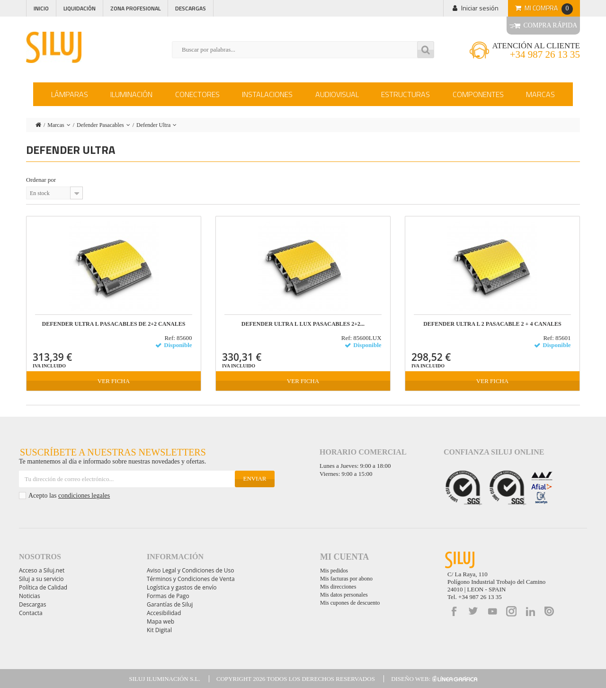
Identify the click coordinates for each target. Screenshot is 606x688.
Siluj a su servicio (41, 579)
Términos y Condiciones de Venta (191, 579)
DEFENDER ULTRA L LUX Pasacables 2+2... (303, 324)
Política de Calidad (43, 587)
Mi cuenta (344, 557)
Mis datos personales (344, 594)
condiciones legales (84, 495)
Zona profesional (135, 8)
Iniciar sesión (480, 8)
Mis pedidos (334, 570)
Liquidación (79, 8)
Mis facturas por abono (346, 578)
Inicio (41, 8)
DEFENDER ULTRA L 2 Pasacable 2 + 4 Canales (492, 324)
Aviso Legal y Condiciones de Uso (190, 570)
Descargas (190, 8)
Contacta (31, 613)
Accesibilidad (164, 613)
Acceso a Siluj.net (41, 570)
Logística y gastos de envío (182, 587)
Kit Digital (159, 630)
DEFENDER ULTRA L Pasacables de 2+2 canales (114, 324)
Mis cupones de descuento (350, 602)
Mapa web (160, 621)
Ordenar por (41, 179)
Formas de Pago (168, 596)
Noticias (29, 596)
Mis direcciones (338, 586)
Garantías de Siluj (170, 604)
